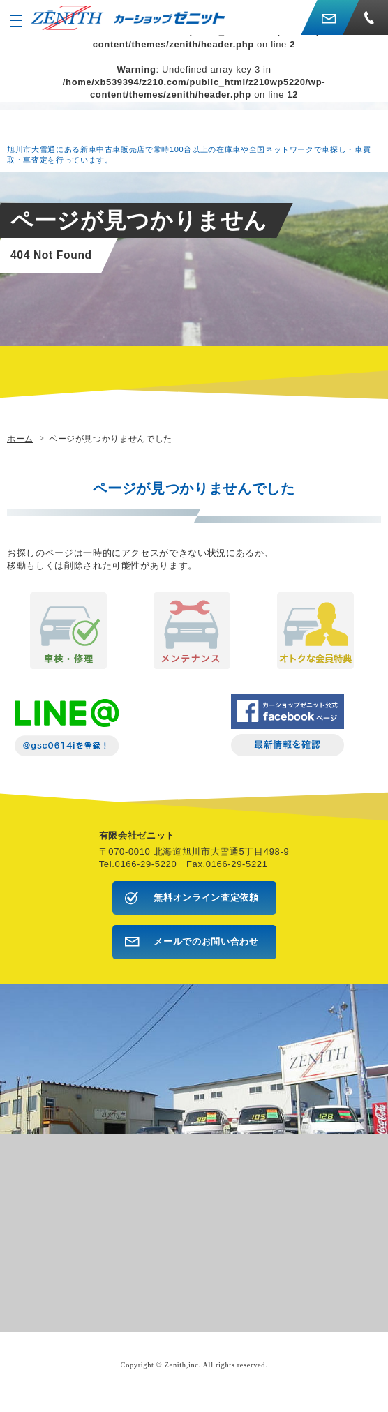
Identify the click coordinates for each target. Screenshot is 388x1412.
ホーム (20, 438)
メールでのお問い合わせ (206, 941)
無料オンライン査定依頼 (206, 897)
